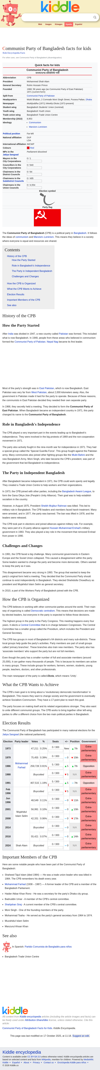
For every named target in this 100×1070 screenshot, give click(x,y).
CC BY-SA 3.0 (33, 1056)
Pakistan (63, 333)
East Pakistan (46, 388)
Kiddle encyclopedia (30, 1016)
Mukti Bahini (78, 455)
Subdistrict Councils (13, 181)
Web (40, 24)
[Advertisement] (50, 36)
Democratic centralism (43, 610)
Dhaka (89, 99)
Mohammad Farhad (15, 884)
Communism (35, 122)
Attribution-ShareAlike (36, 1020)
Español (78, 24)
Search (95, 17)
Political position (11, 133)
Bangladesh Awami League (76, 491)
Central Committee (30, 625)
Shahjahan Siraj (13, 904)
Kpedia (69, 24)
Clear (88, 17)
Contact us (49, 1062)
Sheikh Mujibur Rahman (54, 506)
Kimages (58, 24)
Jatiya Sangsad (11, 154)
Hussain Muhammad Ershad (65, 528)
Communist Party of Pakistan (41, 96)
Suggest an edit (81, 1036)
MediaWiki (88, 1059)
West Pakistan (39, 392)
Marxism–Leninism (38, 127)
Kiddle (5, 1062)
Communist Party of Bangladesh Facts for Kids (27, 1028)
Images (48, 24)
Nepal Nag (52, 341)
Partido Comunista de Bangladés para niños (48, 946)
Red (32, 148)
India (10, 333)
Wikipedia (46, 1059)
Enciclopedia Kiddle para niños (71, 1062)
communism (21, 237)
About (26, 1062)
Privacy (36, 1062)
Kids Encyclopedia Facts (14, 53)
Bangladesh (80, 233)
